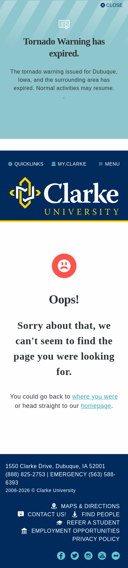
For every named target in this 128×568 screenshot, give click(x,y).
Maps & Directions (85, 506)
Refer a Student (88, 523)
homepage (96, 405)
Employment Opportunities (70, 531)
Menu (109, 164)
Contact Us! (42, 514)
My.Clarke (69, 164)
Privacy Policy (96, 539)
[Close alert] (111, 5)
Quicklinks (25, 164)
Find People (96, 514)
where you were (95, 396)
